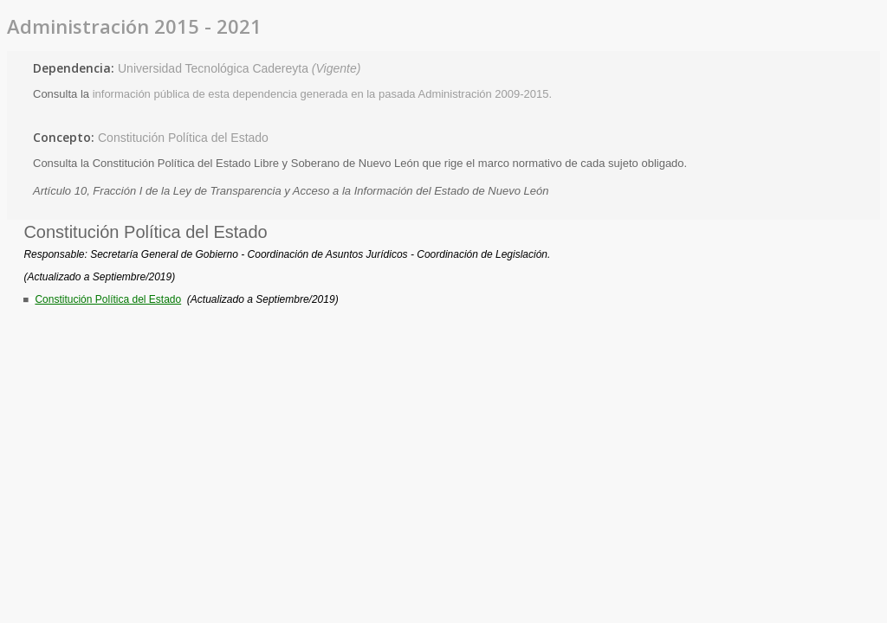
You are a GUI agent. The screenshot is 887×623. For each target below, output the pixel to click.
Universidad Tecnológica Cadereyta (239, 68)
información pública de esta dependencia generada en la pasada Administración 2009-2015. (323, 93)
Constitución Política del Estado (183, 138)
